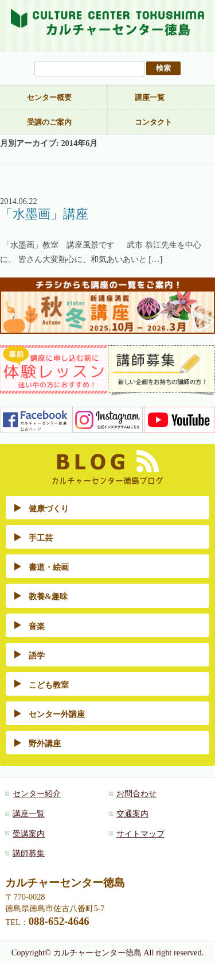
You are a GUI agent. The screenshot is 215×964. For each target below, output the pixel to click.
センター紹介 (37, 793)
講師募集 (29, 853)
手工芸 (41, 537)
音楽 (37, 626)
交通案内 (132, 813)
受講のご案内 (49, 122)
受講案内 (29, 833)
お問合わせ (136, 793)
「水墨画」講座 (44, 214)
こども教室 (49, 684)
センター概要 (49, 97)
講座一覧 (150, 97)
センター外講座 (57, 714)
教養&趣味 (48, 596)
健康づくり (49, 508)
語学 (37, 655)
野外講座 (45, 743)
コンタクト (153, 122)
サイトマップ (140, 833)
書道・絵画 (49, 567)
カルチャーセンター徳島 (108, 27)
